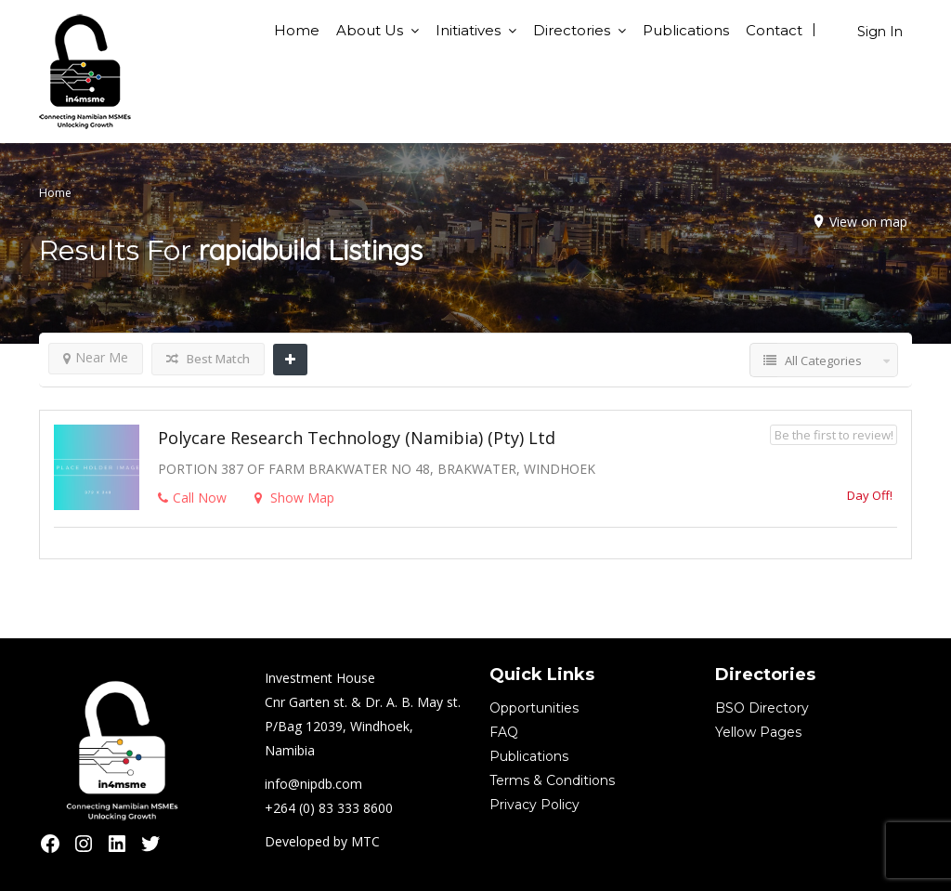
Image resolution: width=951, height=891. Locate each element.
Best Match (208, 358)
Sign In (880, 31)
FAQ (503, 732)
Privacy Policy (534, 804)
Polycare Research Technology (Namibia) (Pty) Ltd (356, 437)
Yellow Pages (758, 732)
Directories (571, 30)
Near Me (95, 357)
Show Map (294, 497)
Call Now (192, 497)
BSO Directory (762, 708)
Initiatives (468, 30)
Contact (774, 30)
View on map (868, 221)
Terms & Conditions (552, 780)
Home (296, 30)
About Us (369, 30)
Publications (686, 30)
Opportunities (534, 708)
